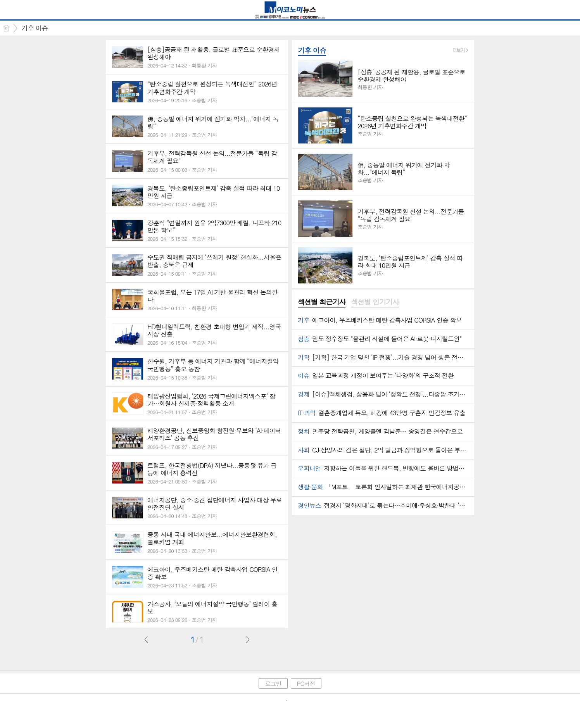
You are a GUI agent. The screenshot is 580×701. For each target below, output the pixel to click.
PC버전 (306, 683)
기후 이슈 (34, 28)
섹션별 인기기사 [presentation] (375, 302)
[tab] (321, 302)
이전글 (146, 639)
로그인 (273, 683)
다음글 (247, 639)
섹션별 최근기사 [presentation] (321, 302)
